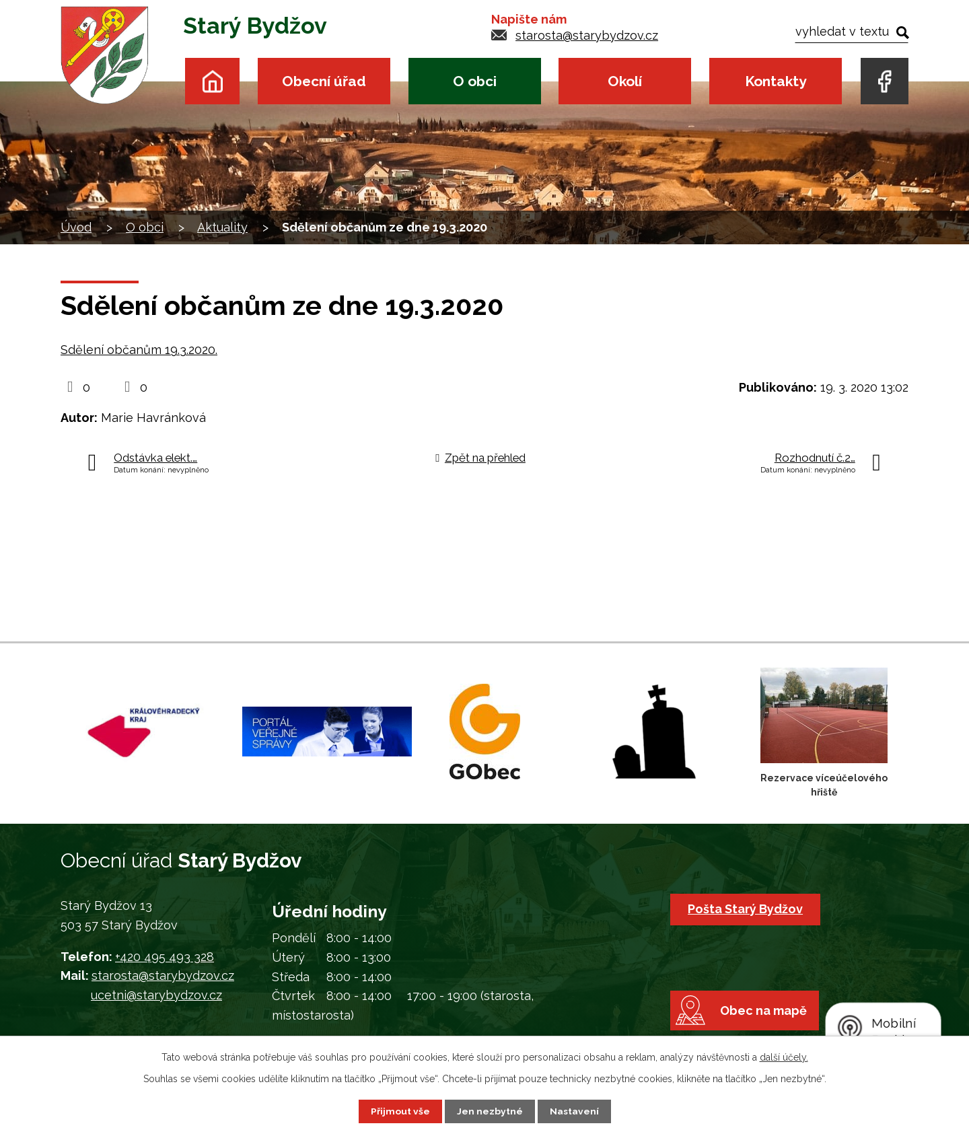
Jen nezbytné (490, 1111)
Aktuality (222, 227)
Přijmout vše (400, 1111)
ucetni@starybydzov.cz (156, 995)
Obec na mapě (764, 1014)
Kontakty (775, 81)
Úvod (212, 81)
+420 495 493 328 (164, 957)
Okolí (625, 81)
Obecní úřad (324, 81)
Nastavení (574, 1111)
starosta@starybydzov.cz (586, 35)
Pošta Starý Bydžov (745, 909)
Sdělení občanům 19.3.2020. (139, 350)
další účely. (784, 1057)
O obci (475, 81)
